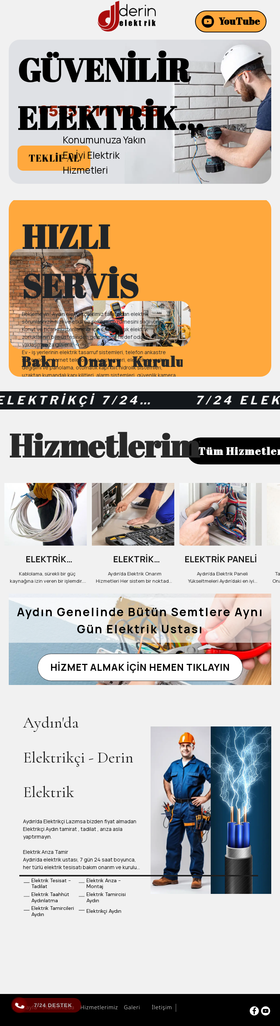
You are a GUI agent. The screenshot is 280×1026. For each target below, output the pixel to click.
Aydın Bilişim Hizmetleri (211, 1009)
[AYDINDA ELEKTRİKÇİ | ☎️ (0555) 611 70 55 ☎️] (126, 16)
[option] (140, 113)
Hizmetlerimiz (98, 1008)
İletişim (161, 1008)
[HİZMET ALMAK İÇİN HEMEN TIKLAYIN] (140, 671)
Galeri (131, 1008)
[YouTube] (231, 21)
